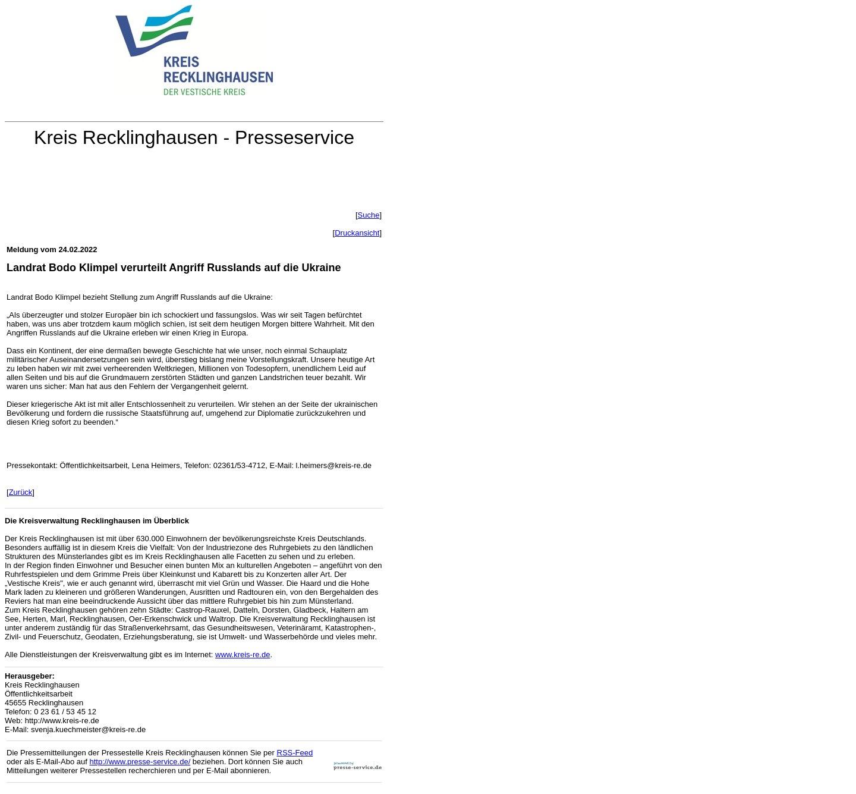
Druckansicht (357, 232)
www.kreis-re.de (242, 654)
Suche (369, 215)
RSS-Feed (295, 752)
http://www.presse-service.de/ (139, 761)
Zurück (21, 492)
